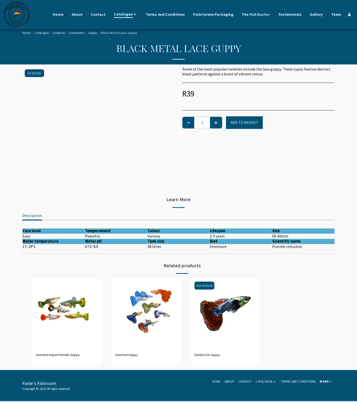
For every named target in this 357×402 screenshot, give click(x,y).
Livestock (59, 33)
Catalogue (41, 33)
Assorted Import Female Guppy (62, 355)
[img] (67, 313)
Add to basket (244, 122)
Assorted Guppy (128, 355)
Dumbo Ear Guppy (209, 355)
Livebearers (76, 33)
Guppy (92, 33)
